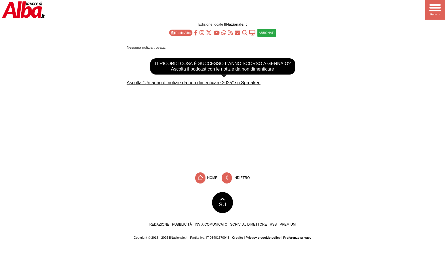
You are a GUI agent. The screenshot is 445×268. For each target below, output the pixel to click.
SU (222, 202)
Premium (288, 224)
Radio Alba (181, 32)
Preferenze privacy (297, 237)
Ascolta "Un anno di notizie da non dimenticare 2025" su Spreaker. (194, 82)
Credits (237, 237)
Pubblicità (182, 224)
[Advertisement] (222, 126)
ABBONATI (267, 32)
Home (206, 178)
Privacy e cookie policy (262, 237)
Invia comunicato (211, 224)
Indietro (236, 178)
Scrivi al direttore (248, 224)
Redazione (159, 224)
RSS (273, 224)
